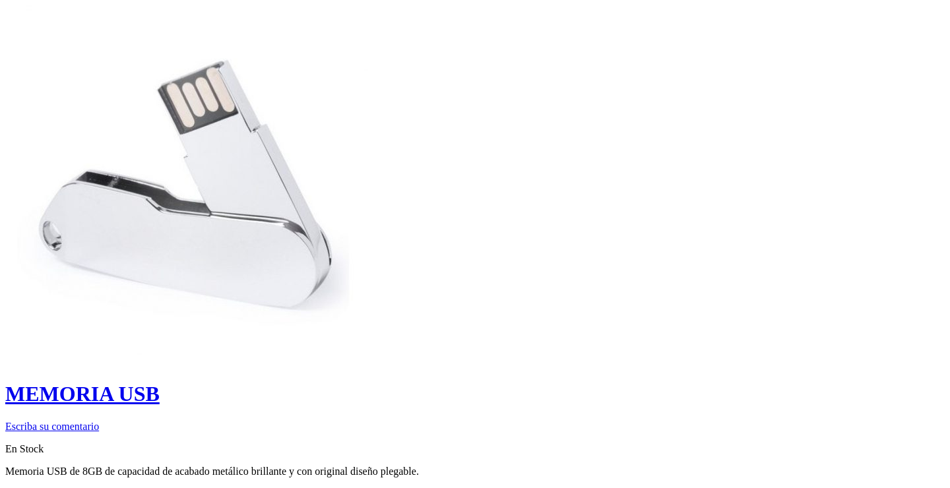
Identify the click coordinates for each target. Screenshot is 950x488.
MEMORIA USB (82, 394)
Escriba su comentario (52, 426)
